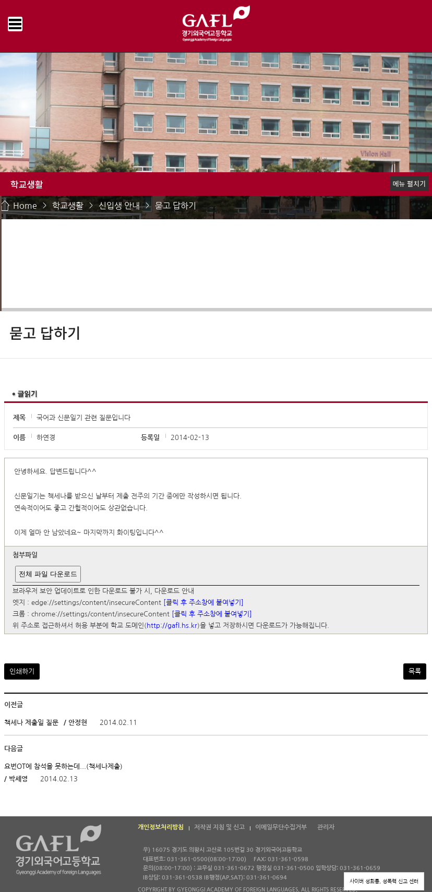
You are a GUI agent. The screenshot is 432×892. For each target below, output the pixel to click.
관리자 (325, 827)
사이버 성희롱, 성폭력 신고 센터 (384, 881)
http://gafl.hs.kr (172, 626)
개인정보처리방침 (161, 827)
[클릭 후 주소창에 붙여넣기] (203, 602)
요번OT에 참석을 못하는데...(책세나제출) (63, 766)
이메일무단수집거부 (281, 827)
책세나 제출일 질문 (32, 722)
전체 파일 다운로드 (48, 574)
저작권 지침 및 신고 (219, 827)
